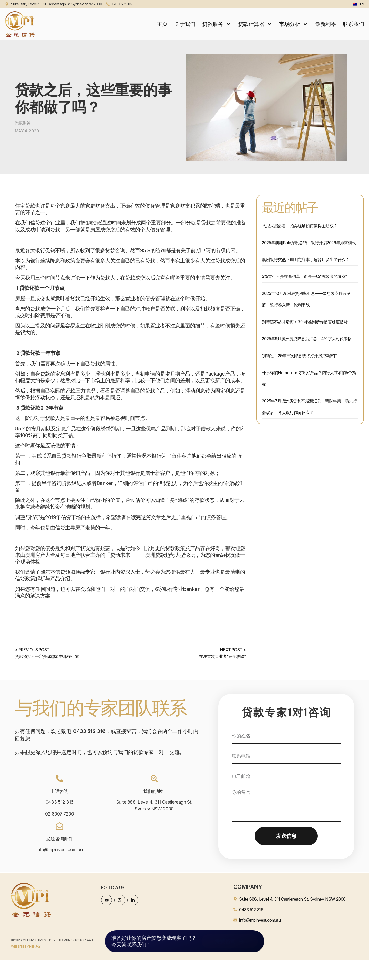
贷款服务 (216, 24)
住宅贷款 (93, 222)
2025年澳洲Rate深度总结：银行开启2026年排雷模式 (309, 242)
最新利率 (325, 24)
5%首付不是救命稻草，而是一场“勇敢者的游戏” (304, 276)
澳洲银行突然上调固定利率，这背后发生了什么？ (305, 259)
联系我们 (353, 24)
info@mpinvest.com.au (59, 849)
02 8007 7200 (59, 814)
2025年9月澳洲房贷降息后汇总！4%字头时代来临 (307, 338)
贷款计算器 (255, 24)
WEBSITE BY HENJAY (25, 946)
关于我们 (184, 24)
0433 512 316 (60, 802)
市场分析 (293, 24)
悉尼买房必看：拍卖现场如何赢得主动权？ (299, 225)
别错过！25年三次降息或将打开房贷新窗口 (300, 355)
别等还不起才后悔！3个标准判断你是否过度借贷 (304, 321)
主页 (162, 24)
